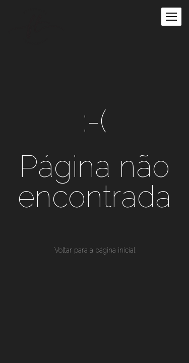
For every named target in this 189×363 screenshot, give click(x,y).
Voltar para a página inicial (94, 250)
